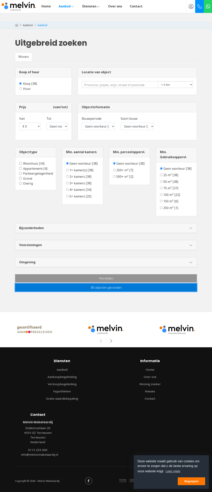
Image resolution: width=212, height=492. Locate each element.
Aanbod (67, 6)
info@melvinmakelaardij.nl (39, 454)
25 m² (170, 175)
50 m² (170, 181)
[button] (106, 278)
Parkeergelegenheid (38, 173)
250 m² (170, 208)
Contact (136, 6)
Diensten (91, 6)
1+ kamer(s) (81, 170)
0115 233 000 (37, 450)
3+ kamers (80, 183)
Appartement (35, 168)
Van (22, 118)
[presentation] (101, 341)
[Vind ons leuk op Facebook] (88, 480)
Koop (30, 83)
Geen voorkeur (83, 163)
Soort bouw (129, 118)
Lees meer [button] (173, 471)
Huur (27, 89)
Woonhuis (33, 163)
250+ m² (124, 170)
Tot (48, 118)
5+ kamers (80, 196)
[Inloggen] (191, 6)
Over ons (115, 6)
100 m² (171, 195)
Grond (27, 178)
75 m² (170, 188)
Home (46, 6)
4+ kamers (80, 190)
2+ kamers (80, 176)
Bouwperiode (92, 118)
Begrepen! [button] (191, 481)
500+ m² (124, 176)
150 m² (170, 201)
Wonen (23, 56)
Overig (28, 183)
